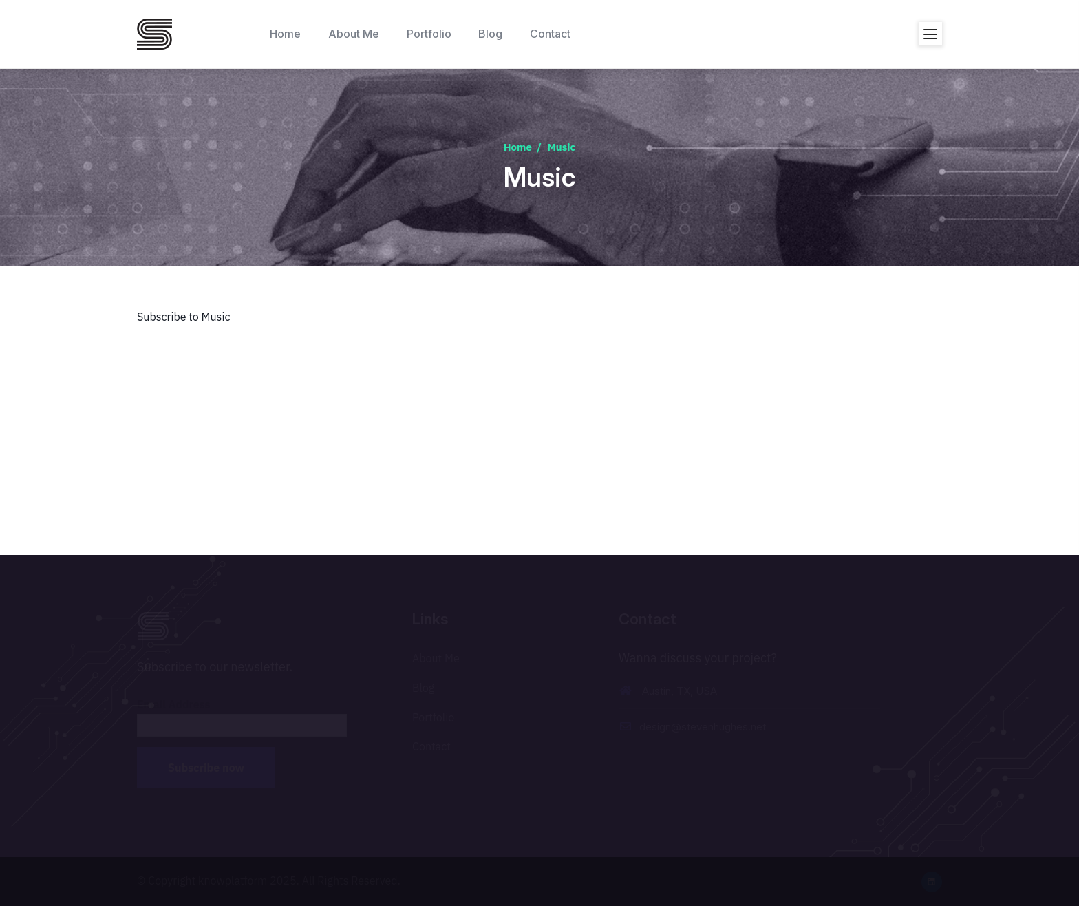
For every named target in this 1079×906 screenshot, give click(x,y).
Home (518, 147)
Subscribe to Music (183, 317)
